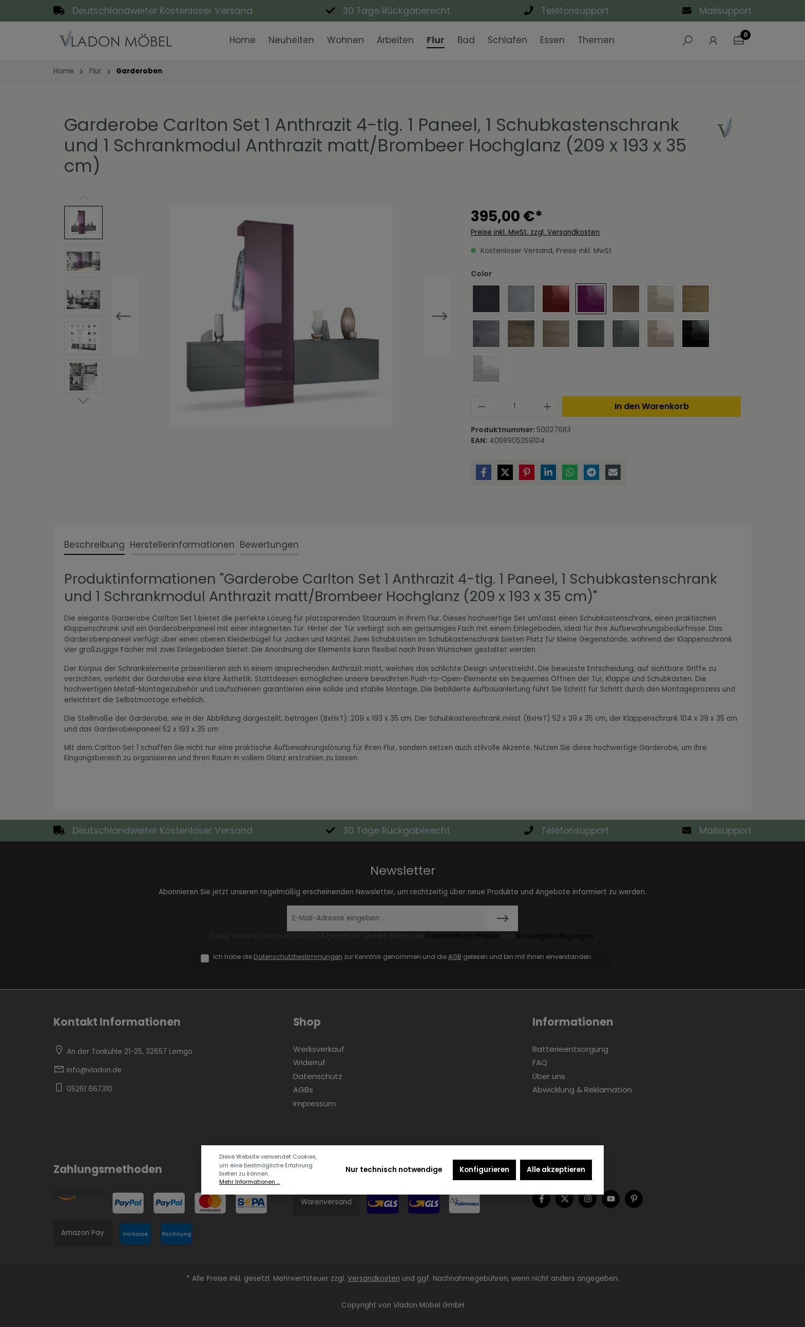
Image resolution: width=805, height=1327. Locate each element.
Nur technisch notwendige (394, 1170)
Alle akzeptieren (556, 1170)
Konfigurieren (484, 1170)
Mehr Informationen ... (249, 1182)
